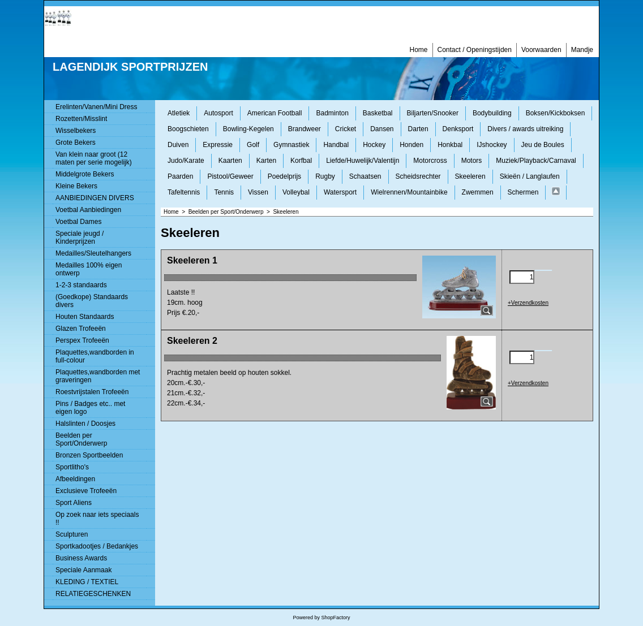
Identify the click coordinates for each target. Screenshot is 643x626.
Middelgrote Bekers (84, 174)
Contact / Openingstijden (475, 50)
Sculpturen (71, 534)
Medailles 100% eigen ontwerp (88, 269)
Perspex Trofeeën (82, 340)
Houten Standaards (84, 317)
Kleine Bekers (76, 186)
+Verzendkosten (528, 303)
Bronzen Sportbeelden (89, 455)
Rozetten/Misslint (81, 119)
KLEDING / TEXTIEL (86, 582)
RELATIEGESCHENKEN (93, 594)
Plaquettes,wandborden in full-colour (94, 356)
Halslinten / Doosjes (85, 424)
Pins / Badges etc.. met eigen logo (90, 408)
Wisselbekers (75, 131)
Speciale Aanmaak (83, 570)
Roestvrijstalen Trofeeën (91, 392)
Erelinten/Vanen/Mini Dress (96, 107)
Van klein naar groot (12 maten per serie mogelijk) (93, 158)
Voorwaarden (541, 50)
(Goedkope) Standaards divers (91, 301)
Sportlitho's (72, 467)
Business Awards (81, 558)
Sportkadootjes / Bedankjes (96, 546)
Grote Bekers (75, 142)
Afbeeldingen (75, 479)
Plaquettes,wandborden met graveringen (97, 376)
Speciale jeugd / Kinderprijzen (79, 237)
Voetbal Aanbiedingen (88, 210)
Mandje (582, 50)
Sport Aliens (73, 503)
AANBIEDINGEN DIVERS (94, 198)
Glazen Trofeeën (80, 329)
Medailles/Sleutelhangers (93, 253)
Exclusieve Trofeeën (86, 491)
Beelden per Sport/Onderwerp (81, 439)
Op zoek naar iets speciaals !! (97, 518)
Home (418, 50)
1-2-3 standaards (81, 285)
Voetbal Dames (78, 222)
